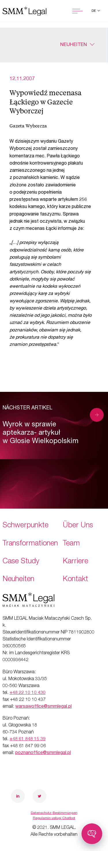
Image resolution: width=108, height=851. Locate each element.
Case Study (21, 561)
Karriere (75, 561)
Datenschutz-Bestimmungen (54, 813)
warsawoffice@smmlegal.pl (43, 707)
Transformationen (30, 543)
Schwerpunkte (25, 525)
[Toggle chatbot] (92, 833)
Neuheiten (73, 45)
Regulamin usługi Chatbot (54, 818)
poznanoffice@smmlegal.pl (43, 753)
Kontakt (75, 579)
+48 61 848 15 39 (28, 739)
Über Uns (78, 525)
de (94, 11)
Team (71, 543)
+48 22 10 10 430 (28, 693)
